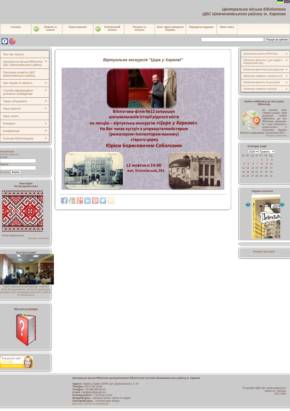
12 (247, 167)
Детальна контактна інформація (90, 403)
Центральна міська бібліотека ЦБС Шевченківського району (22, 63)
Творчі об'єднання (15, 101)
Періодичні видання (201, 27)
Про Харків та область (18, 83)
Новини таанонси (45, 29)
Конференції (11, 131)
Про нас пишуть (13, 54)
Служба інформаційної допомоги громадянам (18, 92)
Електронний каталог (107, 29)
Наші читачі (10, 116)
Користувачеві (77, 27)
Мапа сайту (227, 27)
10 (271, 163)
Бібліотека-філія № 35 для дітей (261, 82)
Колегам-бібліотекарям (18, 138)
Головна (16, 27)
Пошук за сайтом (277, 39)
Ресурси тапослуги (139, 28)
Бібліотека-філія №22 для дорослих (263, 69)
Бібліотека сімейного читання (260, 88)
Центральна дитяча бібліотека (260, 53)
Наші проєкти (12, 108)
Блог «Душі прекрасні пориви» (170, 28)
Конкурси (9, 123)
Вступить (5, 172)
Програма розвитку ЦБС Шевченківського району (19, 74)
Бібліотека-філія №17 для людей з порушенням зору (262, 61)
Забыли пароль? (9, 154)
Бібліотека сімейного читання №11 (263, 76)
